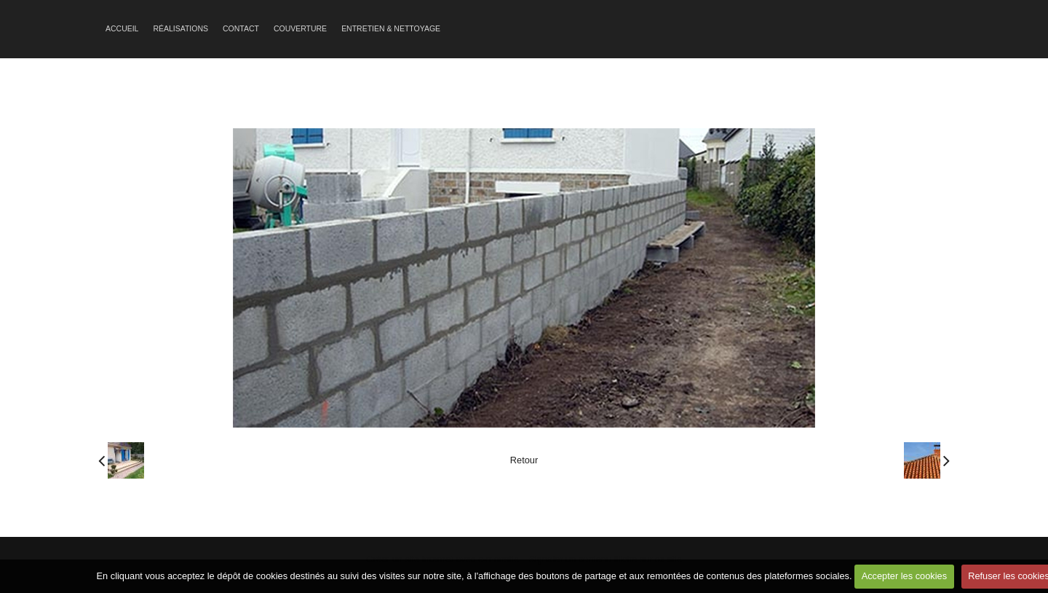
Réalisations (180, 29)
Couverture (300, 29)
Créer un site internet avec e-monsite (442, 559)
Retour (524, 460)
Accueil (122, 29)
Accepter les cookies (904, 575)
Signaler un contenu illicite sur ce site (605, 559)
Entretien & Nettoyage (390, 29)
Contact (241, 29)
